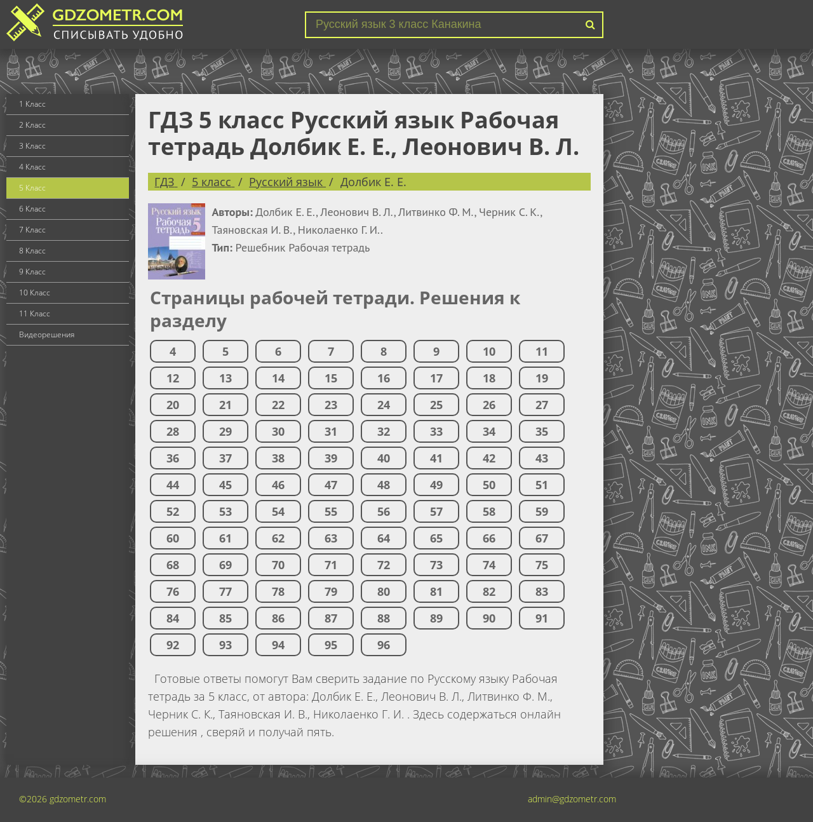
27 (541, 404)
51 (541, 484)
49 (436, 484)
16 (383, 378)
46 (278, 484)
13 (225, 378)
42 (489, 458)
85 (225, 618)
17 (436, 378)
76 (172, 591)
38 (278, 458)
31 (331, 431)
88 (383, 618)
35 (541, 431)
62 (278, 538)
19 (541, 378)
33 (436, 431)
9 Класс (32, 271)
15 (331, 378)
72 (383, 564)
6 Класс (32, 208)
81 (436, 591)
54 (278, 511)
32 (383, 431)
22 (278, 404)
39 (331, 458)
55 (331, 511)
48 (383, 484)
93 (225, 644)
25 (436, 404)
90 (489, 618)
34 (489, 431)
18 (489, 378)
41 (436, 458)
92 (172, 644)
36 (172, 458)
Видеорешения (46, 334)
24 (383, 404)
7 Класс (32, 229)
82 (489, 591)
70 (278, 564)
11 (541, 351)
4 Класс (32, 166)
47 (331, 484)
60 (172, 538)
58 (489, 511)
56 (383, 511)
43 (541, 458)
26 (489, 404)
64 (383, 538)
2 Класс (32, 124)
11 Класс (34, 313)
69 (225, 564)
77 (225, 591)
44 (172, 484)
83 (541, 591)
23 (331, 404)
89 (436, 618)
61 (225, 538)
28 (172, 431)
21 (225, 404)
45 (225, 484)
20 (172, 404)
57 (436, 511)
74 (489, 564)
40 (383, 458)
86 (278, 618)
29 (225, 431)
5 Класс (32, 187)
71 (331, 564)
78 (278, 591)
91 (541, 618)
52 (172, 511)
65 (436, 538)
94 (278, 644)
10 (489, 351)
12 (172, 378)
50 (489, 484)
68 (172, 564)
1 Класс (32, 103)
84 (172, 618)
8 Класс (32, 250)
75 (541, 564)
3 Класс (32, 145)
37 (225, 458)
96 (383, 644)
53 (225, 511)
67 (541, 538)
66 (489, 538)
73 (436, 564)
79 (331, 591)
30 (278, 431)
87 (331, 618)
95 (331, 644)
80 (383, 591)
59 (541, 511)
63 (331, 538)
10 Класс (34, 292)
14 (278, 378)
